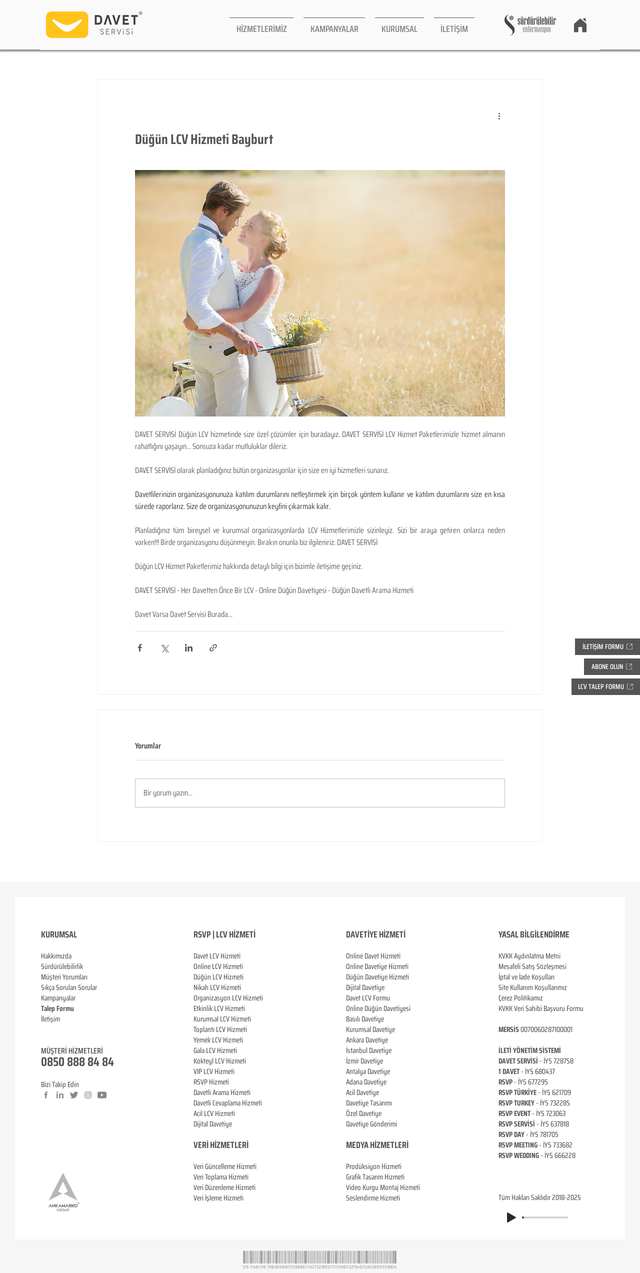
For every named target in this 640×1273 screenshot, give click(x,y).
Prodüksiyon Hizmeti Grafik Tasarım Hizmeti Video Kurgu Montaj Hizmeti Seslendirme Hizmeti (383, 1182)
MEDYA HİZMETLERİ (377, 1145)
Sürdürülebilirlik (62, 966)
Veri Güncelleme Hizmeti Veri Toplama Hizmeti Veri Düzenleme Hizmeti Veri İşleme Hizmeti (225, 1172)
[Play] (511, 1217)
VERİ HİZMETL (216, 1145)
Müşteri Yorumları (64, 977)
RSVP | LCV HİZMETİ (225, 935)
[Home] (580, 25)
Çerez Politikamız (520, 998)
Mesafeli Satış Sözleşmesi (532, 966)
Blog (47, 1030)
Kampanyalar (58, 998)
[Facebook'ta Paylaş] (139, 647)
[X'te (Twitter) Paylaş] (164, 647)
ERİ (243, 1145)
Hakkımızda (56, 956)
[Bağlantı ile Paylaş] (213, 647)
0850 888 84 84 (77, 1062)
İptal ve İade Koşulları (526, 977)
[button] (261, 25)
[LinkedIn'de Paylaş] (189, 647)
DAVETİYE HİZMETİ (376, 935)
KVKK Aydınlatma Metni (529, 956)
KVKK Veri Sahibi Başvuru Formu (541, 1008)
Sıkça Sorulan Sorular (69, 988)
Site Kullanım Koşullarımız (532, 988)
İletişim (50, 1019)
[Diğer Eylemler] (499, 116)
